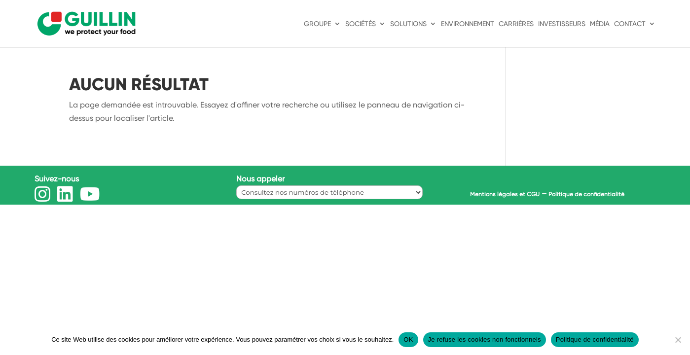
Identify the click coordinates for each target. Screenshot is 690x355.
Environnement (467, 24)
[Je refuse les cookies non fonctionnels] (678, 340)
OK (408, 339)
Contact (630, 24)
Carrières (516, 24)
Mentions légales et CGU (505, 194)
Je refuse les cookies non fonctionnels (484, 339)
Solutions (408, 24)
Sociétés (360, 24)
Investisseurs (561, 24)
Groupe (317, 24)
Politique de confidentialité (586, 194)
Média (600, 24)
